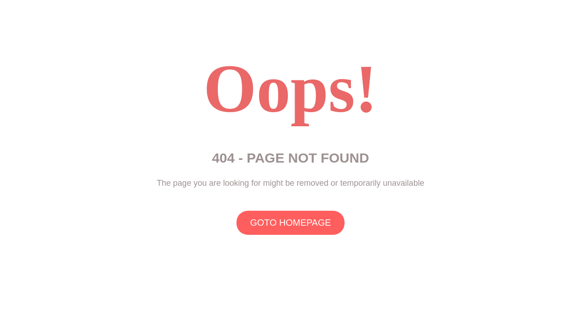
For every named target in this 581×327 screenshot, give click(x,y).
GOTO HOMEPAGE (290, 223)
